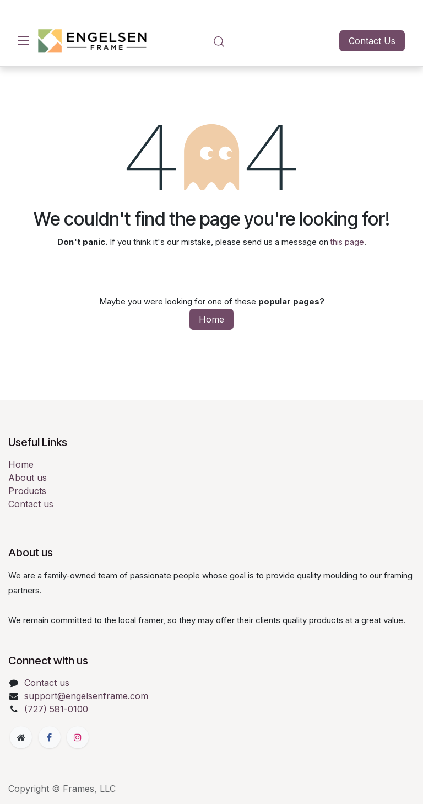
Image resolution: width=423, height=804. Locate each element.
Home (211, 319)
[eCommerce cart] (250, 41)
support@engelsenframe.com (86, 695)
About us (27, 477)
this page (347, 241)
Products (27, 490)
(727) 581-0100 (56, 709)
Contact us (30, 504)
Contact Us (372, 40)
